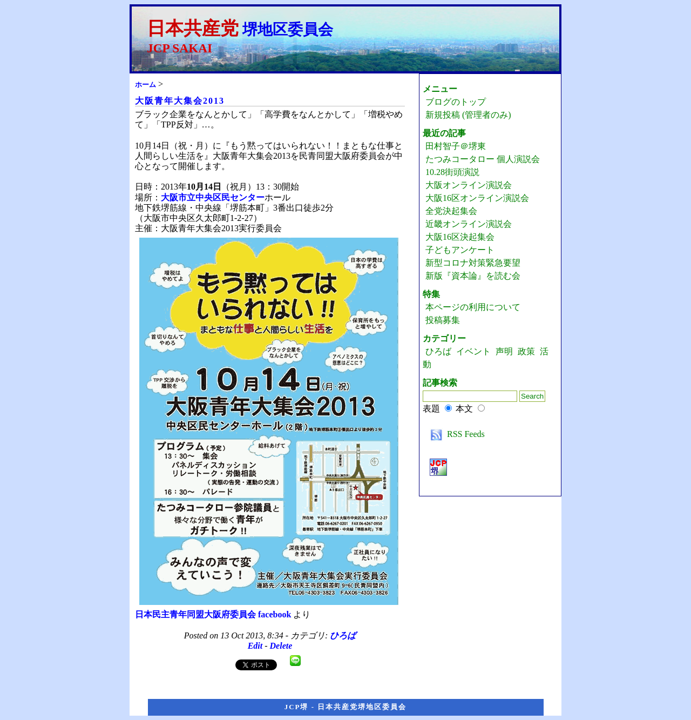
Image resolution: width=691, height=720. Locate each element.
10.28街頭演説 (452, 172)
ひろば (343, 635)
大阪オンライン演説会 (468, 185)
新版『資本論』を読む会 (472, 275)
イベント (473, 351)
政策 (526, 351)
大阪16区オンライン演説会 (477, 198)
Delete (281, 645)
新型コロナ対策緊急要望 (472, 262)
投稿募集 (442, 320)
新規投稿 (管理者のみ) (468, 114)
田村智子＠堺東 (455, 146)
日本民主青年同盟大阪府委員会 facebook (213, 614)
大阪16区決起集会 (459, 236)
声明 (504, 351)
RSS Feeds (455, 434)
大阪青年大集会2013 (180, 100)
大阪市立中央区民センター (213, 197)
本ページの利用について (472, 307)
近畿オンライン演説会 (468, 223)
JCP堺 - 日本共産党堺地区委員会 (345, 707)
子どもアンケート (459, 249)
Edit (255, 645)
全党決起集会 (451, 211)
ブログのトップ (455, 101)
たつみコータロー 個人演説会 (482, 159)
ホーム (145, 84)
